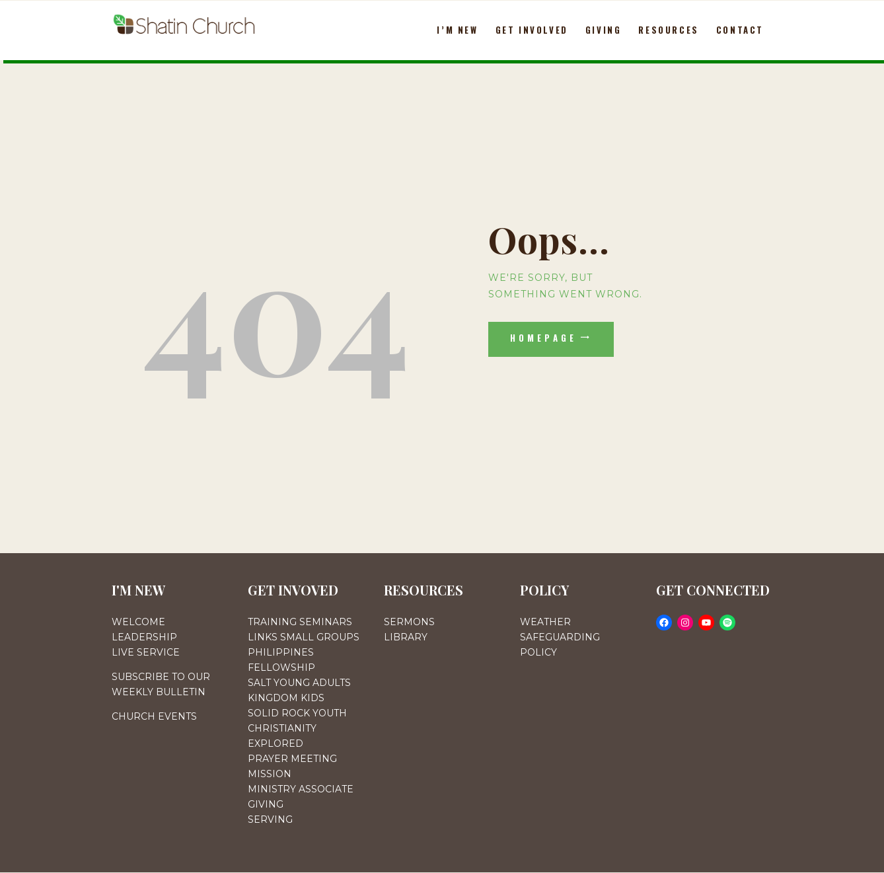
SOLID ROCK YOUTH (297, 713)
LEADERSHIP (144, 637)
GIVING (265, 804)
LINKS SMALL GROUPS (303, 637)
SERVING (270, 819)
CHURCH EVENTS (154, 716)
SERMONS (409, 622)
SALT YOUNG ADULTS (299, 683)
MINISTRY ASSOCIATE (300, 789)
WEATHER (545, 622)
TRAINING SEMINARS (300, 622)
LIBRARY (405, 637)
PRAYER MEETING (292, 759)
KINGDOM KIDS (286, 698)
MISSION (269, 774)
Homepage (543, 337)
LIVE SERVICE (146, 652)
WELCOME (138, 622)
